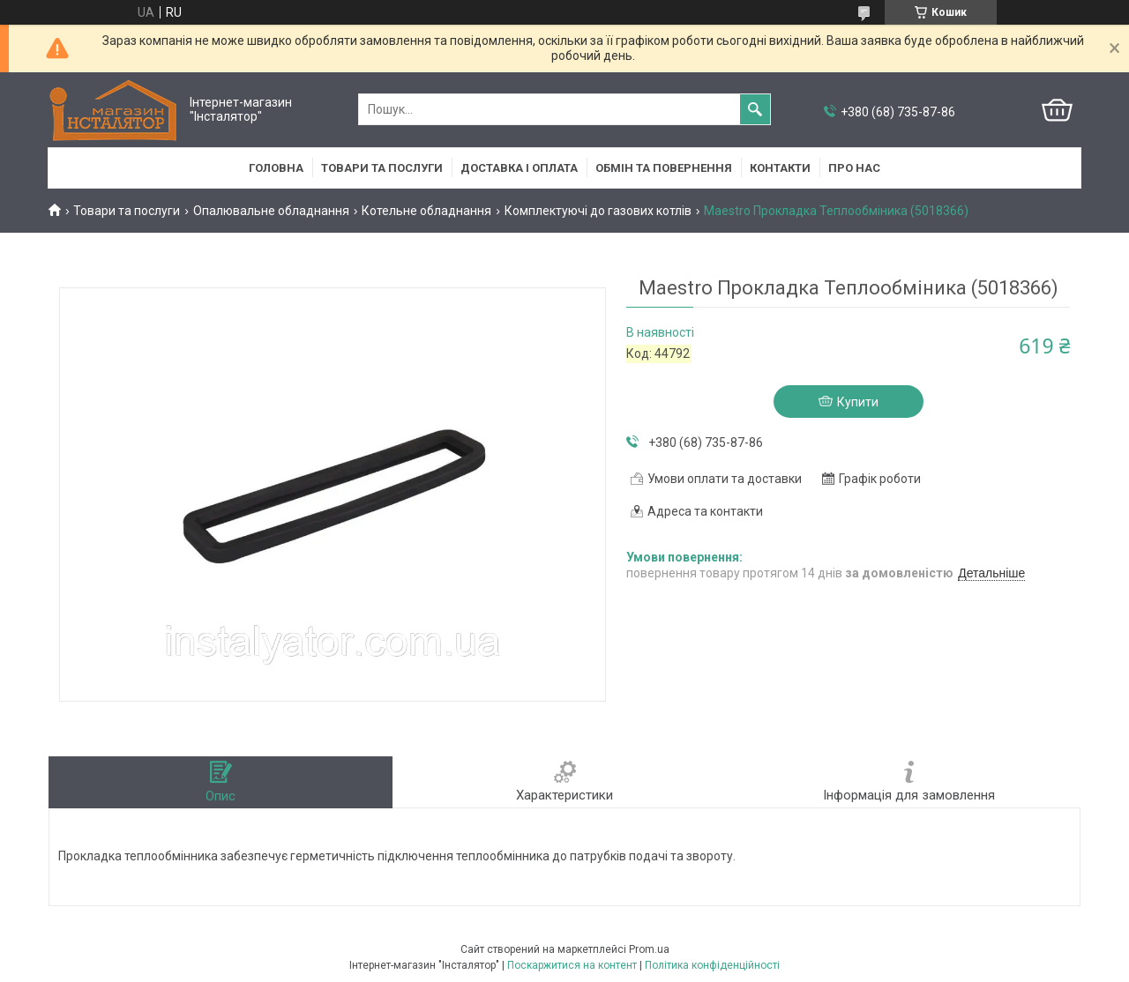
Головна (276, 168)
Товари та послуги (382, 168)
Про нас (854, 168)
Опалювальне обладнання (271, 211)
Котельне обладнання (426, 211)
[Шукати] (755, 109)
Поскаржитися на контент (572, 965)
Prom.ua (649, 949)
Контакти (780, 168)
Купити (858, 402)
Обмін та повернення (663, 168)
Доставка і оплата (519, 168)
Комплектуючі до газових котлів (598, 211)
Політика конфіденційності (712, 965)
